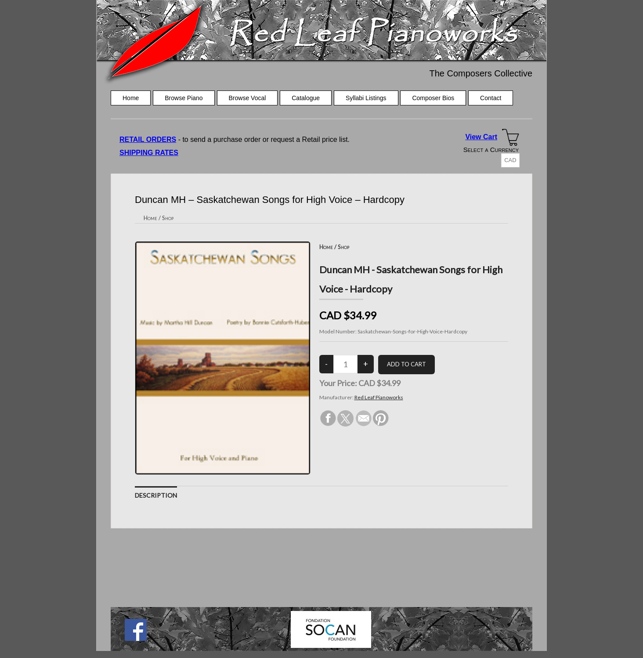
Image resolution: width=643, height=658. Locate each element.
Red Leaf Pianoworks (378, 397)
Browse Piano (183, 97)
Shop (167, 217)
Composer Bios (433, 97)
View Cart (481, 137)
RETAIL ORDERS (147, 139)
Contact (490, 97)
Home (131, 97)
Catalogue (306, 97)
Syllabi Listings (366, 97)
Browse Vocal (247, 97)
